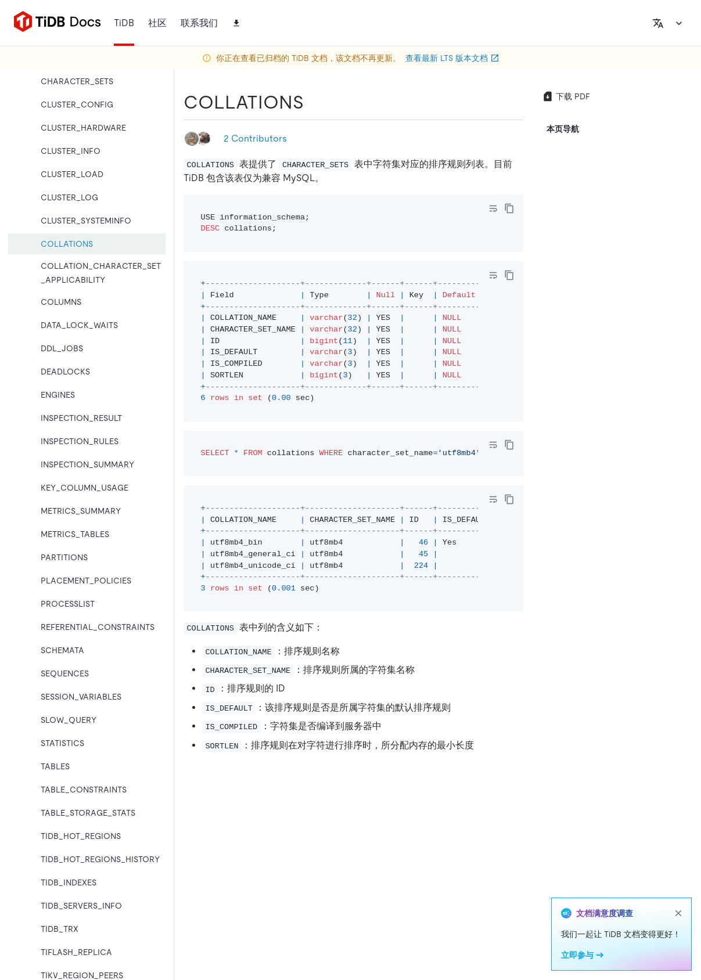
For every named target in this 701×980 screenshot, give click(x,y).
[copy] (509, 208)
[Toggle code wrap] (493, 208)
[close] (678, 913)
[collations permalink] (313, 102)
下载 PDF (566, 96)
